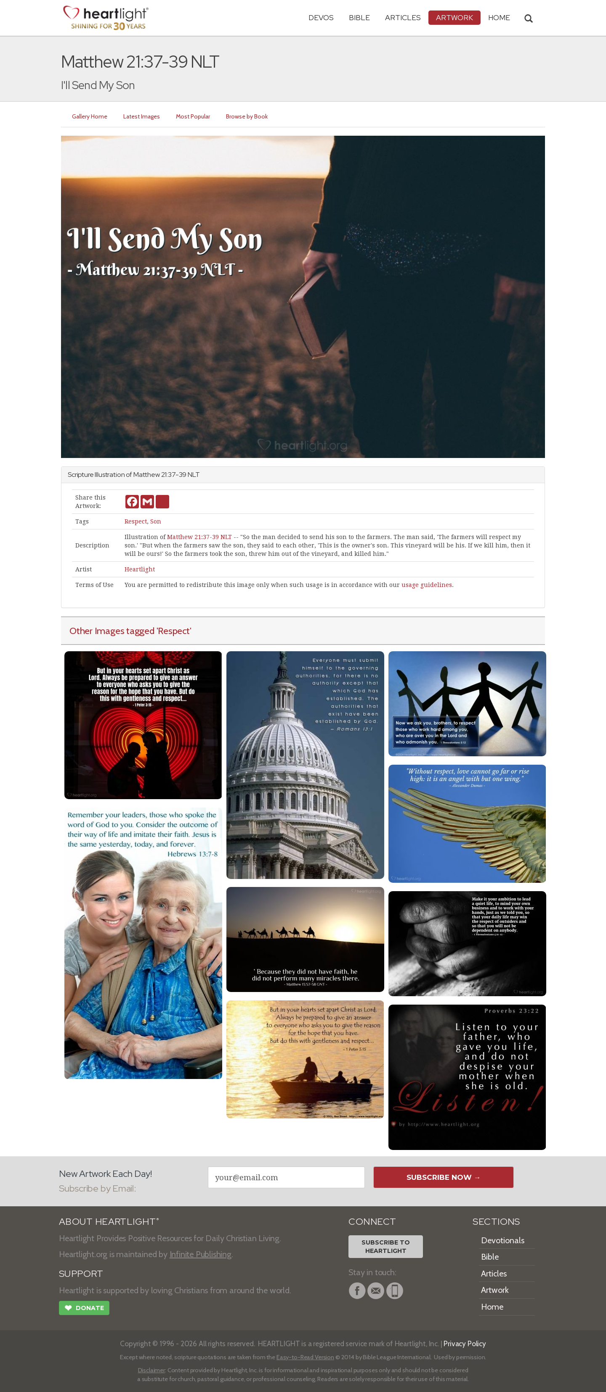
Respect (136, 521)
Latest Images (141, 116)
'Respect (173, 631)
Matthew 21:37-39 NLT (199, 537)
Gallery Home (89, 116)
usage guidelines (426, 585)
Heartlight (140, 569)
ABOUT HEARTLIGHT (109, 1222)
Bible (359, 17)
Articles (403, 17)
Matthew (146, 474)
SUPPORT (81, 1274)
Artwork (454, 17)
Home (492, 1307)
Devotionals (502, 1240)
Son (155, 521)
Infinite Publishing (200, 1254)
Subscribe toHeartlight (385, 1247)
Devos (321, 17)
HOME (499, 17)
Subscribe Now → (444, 1177)
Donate (84, 1309)
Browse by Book (247, 116)
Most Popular (193, 116)
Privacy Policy (465, 1343)
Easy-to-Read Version (305, 1357)
